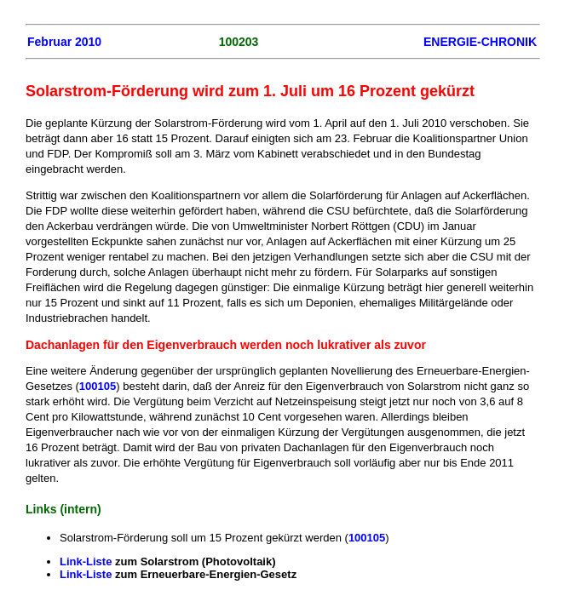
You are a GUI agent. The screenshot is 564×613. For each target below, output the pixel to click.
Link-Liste (86, 561)
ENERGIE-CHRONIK (480, 42)
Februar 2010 (64, 42)
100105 (97, 386)
